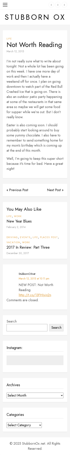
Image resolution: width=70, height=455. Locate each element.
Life (9, 38)
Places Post (49, 237)
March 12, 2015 (15, 51)
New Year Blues (19, 221)
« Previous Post (17, 190)
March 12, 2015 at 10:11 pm (34, 278)
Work (18, 216)
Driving (12, 237)
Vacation (13, 242)
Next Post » (55, 190)
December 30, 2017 (18, 253)
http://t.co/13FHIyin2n (35, 295)
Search (12, 321)
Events (25, 237)
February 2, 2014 (16, 227)
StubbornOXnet (27, 274)
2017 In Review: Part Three (28, 247)
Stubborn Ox (35, 17)
